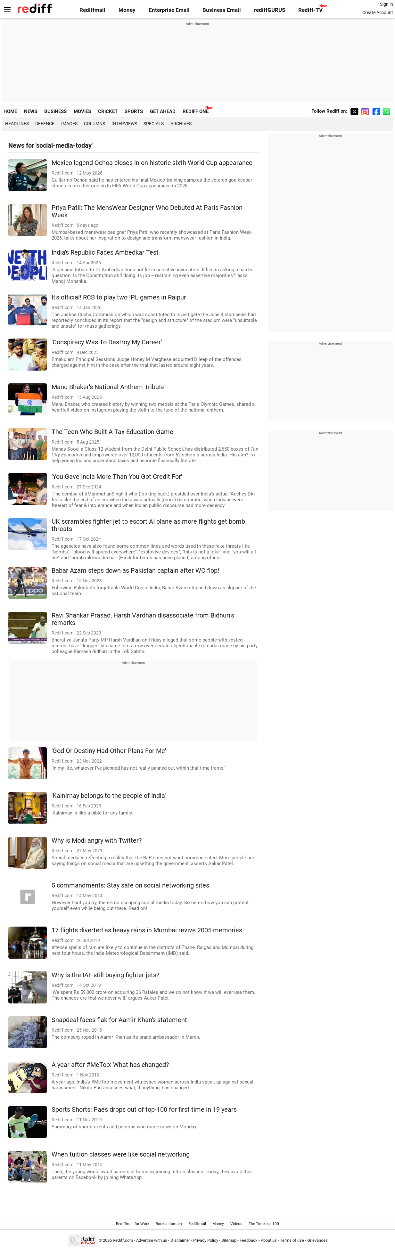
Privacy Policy (205, 1240)
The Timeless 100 (264, 1224)
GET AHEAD (163, 111)
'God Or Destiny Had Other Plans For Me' (109, 751)
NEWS (30, 111)
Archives (181, 123)
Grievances (317, 1240)
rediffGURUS (269, 10)
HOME (10, 111)
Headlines (17, 123)
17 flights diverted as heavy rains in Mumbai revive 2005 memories (147, 930)
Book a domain (169, 1224)
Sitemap (228, 1240)
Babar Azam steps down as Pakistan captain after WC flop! (135, 570)
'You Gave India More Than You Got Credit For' (117, 476)
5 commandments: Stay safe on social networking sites (130, 885)
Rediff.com (123, 1240)
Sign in (386, 4)
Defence (44, 123)
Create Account (377, 12)
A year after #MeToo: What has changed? (110, 1064)
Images (69, 123)
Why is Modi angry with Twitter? (97, 840)
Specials (154, 123)
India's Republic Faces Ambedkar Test (105, 252)
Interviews (124, 123)
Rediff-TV (310, 10)
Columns (94, 123)
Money (127, 10)
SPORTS (134, 111)
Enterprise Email (169, 10)
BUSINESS (55, 111)
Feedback (249, 1240)
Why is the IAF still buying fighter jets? (105, 975)
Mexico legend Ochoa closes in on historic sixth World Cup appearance (152, 163)
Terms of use (292, 1240)
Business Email (221, 10)
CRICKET (108, 111)
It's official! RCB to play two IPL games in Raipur (119, 297)
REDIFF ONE (196, 111)
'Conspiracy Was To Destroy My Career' (107, 342)
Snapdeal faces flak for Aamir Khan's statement (119, 1020)
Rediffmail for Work (132, 1224)
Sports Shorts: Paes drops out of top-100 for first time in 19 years (144, 1109)
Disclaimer (180, 1240)
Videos (236, 1224)
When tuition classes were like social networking (121, 1154)
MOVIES (82, 111)
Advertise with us (151, 1240)
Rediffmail (92, 10)
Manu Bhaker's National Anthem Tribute (108, 387)
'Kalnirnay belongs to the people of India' (109, 795)
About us (269, 1240)
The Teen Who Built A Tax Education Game (112, 432)
